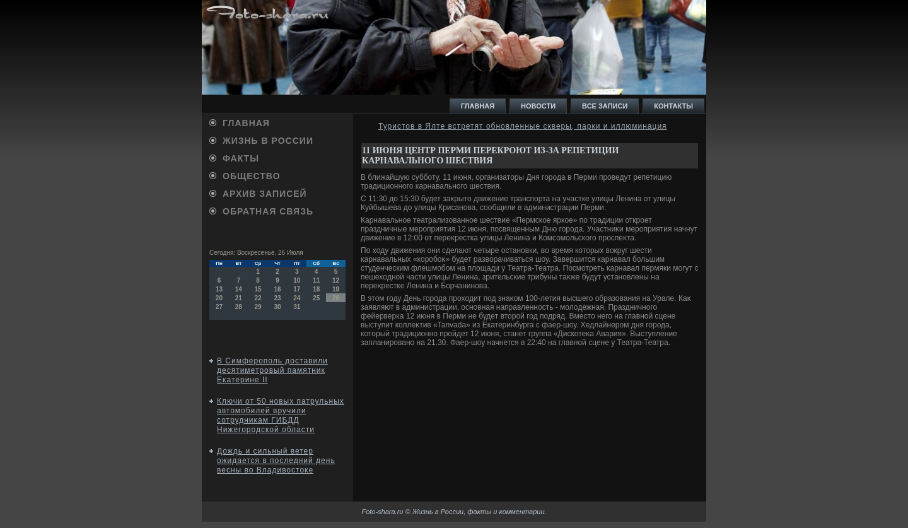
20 (219, 298)
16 (277, 289)
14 (238, 289)
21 (238, 298)
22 (258, 298)
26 (335, 298)
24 (296, 298)
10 (296, 280)
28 (238, 306)
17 (296, 289)
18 (316, 289)
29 (258, 306)
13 (219, 289)
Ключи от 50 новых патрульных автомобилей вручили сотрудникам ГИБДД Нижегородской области (280, 415)
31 (296, 306)
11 (316, 280)
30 (277, 306)
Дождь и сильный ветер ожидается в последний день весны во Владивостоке (276, 460)
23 (277, 298)
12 (335, 280)
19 (335, 289)
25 (316, 298)
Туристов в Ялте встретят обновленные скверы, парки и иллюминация (522, 126)
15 (258, 289)
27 (219, 306)
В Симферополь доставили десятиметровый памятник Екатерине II (272, 370)
